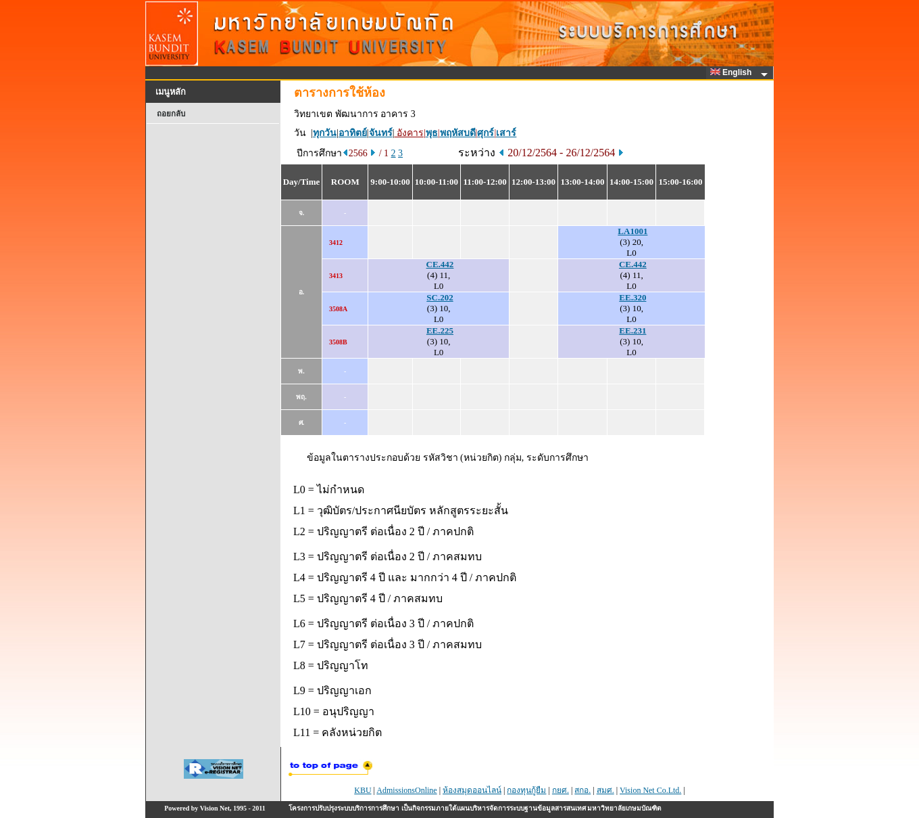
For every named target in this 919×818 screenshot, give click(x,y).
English (733, 72)
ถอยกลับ (171, 114)
